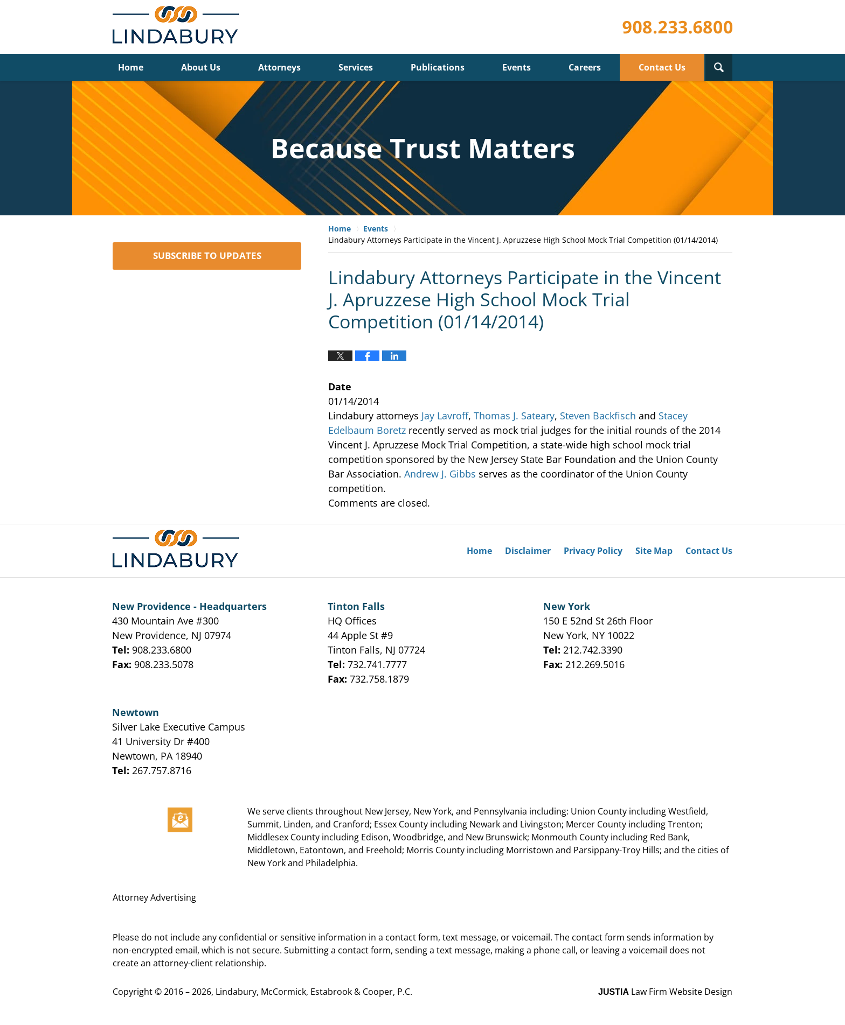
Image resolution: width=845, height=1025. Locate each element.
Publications (438, 67)
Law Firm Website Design (665, 992)
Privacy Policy (593, 551)
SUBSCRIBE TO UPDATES (207, 255)
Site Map (654, 551)
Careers (585, 67)
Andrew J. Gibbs (440, 473)
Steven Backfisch (598, 415)
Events (516, 67)
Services (355, 67)
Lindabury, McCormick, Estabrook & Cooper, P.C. (314, 992)
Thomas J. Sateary (514, 415)
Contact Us (662, 67)
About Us (200, 67)
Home (130, 67)
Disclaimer (528, 551)
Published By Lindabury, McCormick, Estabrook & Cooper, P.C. (677, 27)
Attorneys (279, 67)
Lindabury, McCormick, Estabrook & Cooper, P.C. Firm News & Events (178, 27)
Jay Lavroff (444, 415)
